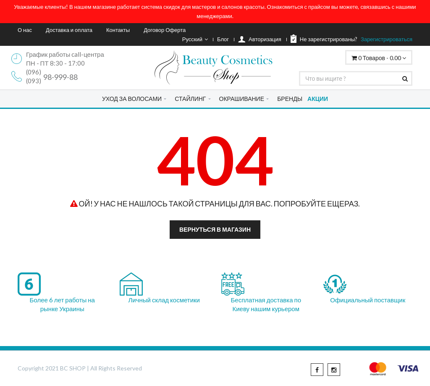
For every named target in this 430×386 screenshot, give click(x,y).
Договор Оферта (165, 29)
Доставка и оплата (69, 29)
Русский (195, 39)
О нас (25, 29)
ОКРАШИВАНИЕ (241, 98)
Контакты (118, 29)
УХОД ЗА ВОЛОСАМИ (132, 98)
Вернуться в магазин (215, 229)
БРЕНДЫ (289, 98)
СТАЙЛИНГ (190, 98)
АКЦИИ (317, 98)
